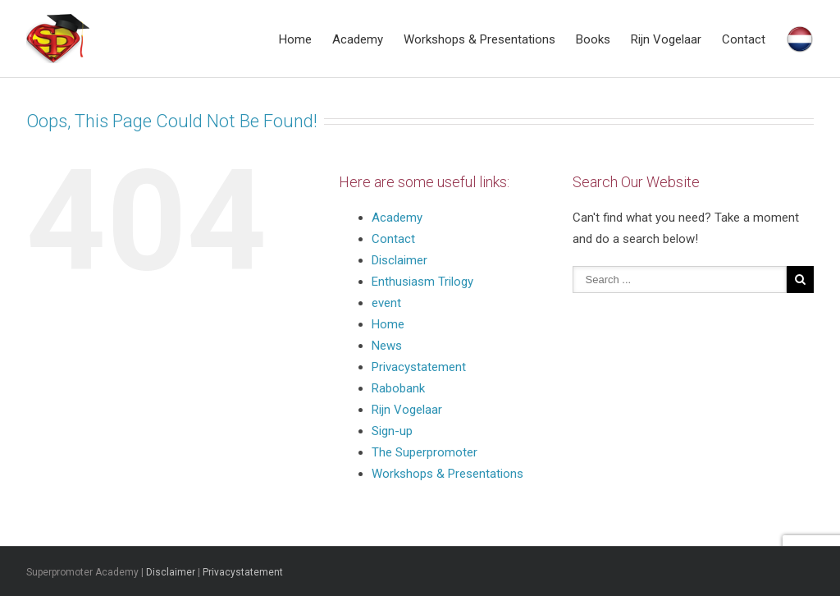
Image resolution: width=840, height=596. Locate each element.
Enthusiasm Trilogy (422, 281)
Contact (743, 39)
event (386, 303)
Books (593, 39)
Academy (357, 39)
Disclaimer (399, 260)
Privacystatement (420, 367)
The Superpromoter (424, 452)
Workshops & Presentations (479, 39)
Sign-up (392, 431)
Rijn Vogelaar (666, 39)
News (387, 345)
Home (295, 39)
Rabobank (398, 388)
